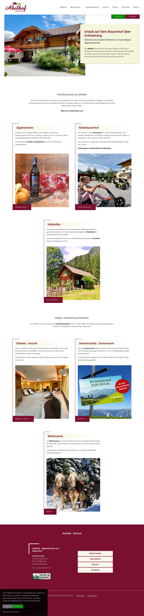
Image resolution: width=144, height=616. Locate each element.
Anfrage (132, 16)
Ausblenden (18, 606)
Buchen (118, 16)
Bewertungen (95, 553)
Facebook (95, 570)
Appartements (92, 7)
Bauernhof (75, 7)
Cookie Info (7, 606)
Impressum (15, 612)
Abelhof (63, 7)
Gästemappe (95, 559)
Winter (136, 7)
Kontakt (95, 565)
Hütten (105, 7)
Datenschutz (7, 612)
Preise (115, 7)
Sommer (126, 7)
